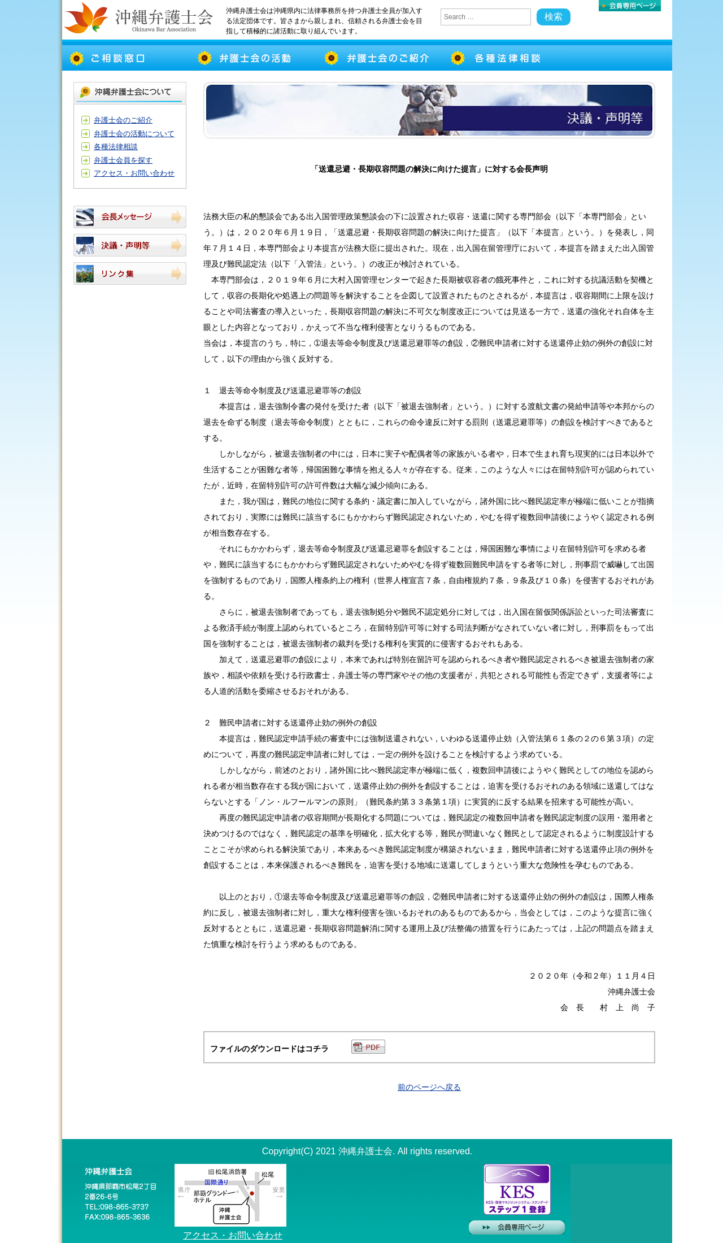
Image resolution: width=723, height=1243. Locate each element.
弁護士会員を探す (123, 160)
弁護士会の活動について (134, 133)
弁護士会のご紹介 (123, 120)
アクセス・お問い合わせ (134, 173)
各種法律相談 (116, 146)
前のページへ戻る (429, 1087)
